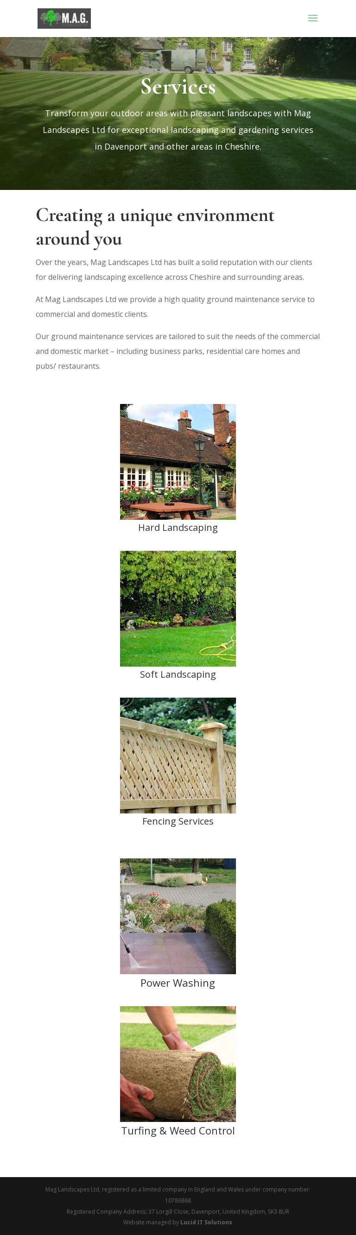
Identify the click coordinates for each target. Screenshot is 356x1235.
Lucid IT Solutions (206, 1222)
